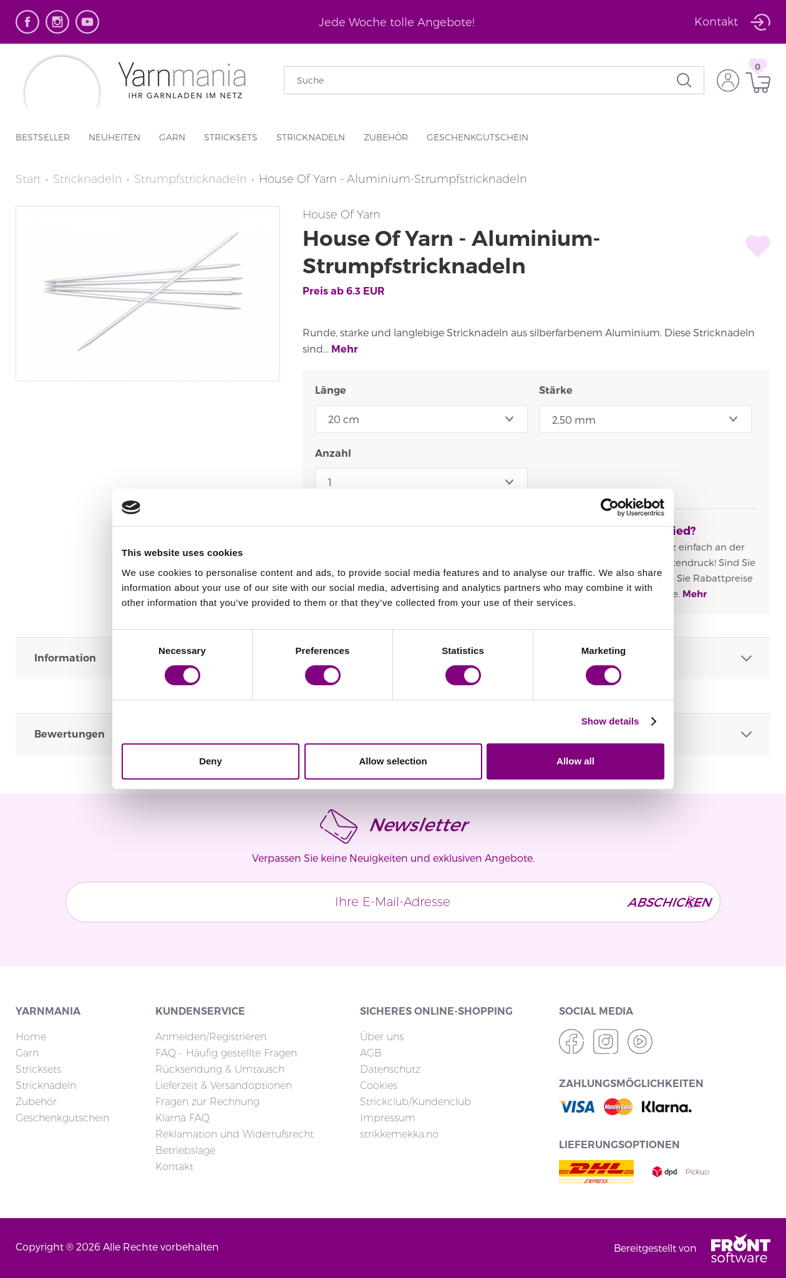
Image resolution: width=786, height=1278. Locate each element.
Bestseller (43, 137)
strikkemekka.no (399, 1134)
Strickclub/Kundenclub (415, 1102)
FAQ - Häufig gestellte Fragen (226, 1053)
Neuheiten (114, 137)
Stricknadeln (310, 137)
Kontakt (174, 1167)
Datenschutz (390, 1069)
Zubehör (386, 137)
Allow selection (393, 761)
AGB (371, 1053)
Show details (610, 721)
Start (28, 179)
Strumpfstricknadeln (190, 179)
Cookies (378, 1085)
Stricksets (231, 137)
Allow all (575, 761)
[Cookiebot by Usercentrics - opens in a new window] (609, 507)
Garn (172, 137)
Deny (210, 761)
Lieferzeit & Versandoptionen (223, 1085)
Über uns (382, 1037)
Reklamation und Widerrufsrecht (234, 1134)
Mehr (344, 349)
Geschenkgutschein (477, 137)
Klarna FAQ (182, 1118)
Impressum (387, 1118)
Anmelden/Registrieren (210, 1037)
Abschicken (664, 901)
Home (31, 1037)
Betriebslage (185, 1150)
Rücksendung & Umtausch (219, 1069)
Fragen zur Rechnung (207, 1102)
